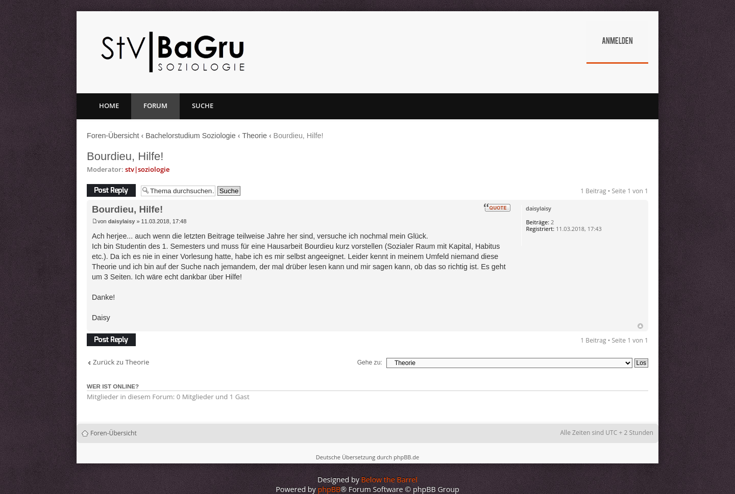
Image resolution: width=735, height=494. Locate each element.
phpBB (329, 489)
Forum (155, 105)
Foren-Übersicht (113, 136)
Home (109, 105)
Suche (202, 105)
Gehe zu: (369, 362)
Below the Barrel (389, 479)
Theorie (254, 136)
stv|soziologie (147, 169)
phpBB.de (406, 457)
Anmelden (617, 41)
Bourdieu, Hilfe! (125, 156)
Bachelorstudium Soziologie (190, 136)
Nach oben (640, 326)
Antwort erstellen (111, 190)
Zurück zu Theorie (121, 362)
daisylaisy (121, 221)
